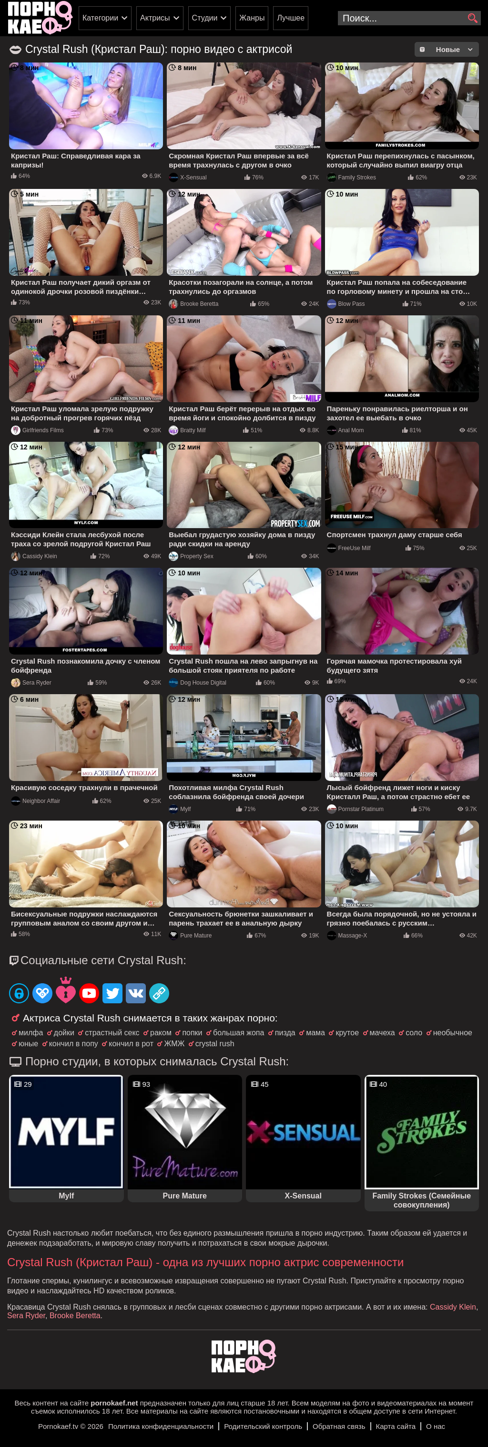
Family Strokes (351, 177)
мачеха (382, 1033)
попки (192, 1033)
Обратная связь (339, 1426)
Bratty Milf (187, 430)
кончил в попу (73, 1044)
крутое (347, 1033)
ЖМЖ (174, 1044)
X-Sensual (187, 177)
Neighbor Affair (35, 801)
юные (28, 1044)
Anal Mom (345, 430)
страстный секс (112, 1033)
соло (414, 1033)
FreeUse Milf (349, 548)
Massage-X (347, 935)
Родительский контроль (263, 1426)
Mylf (180, 809)
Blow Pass (346, 304)
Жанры (251, 18)
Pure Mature (190, 935)
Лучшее (291, 18)
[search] (472, 18)
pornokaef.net (114, 1403)
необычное (452, 1033)
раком (161, 1033)
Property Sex (191, 556)
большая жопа (238, 1033)
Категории (100, 18)
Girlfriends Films (37, 430)
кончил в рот (131, 1044)
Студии (205, 18)
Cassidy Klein (34, 556)
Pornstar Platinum (355, 809)
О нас (435, 1426)
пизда (285, 1033)
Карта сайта (396, 1426)
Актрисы (155, 18)
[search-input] (409, 18)
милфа (31, 1033)
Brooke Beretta (193, 304)
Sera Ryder (31, 682)
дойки (64, 1033)
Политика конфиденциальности (161, 1426)
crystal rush (214, 1044)
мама (315, 1033)
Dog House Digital (197, 682)
